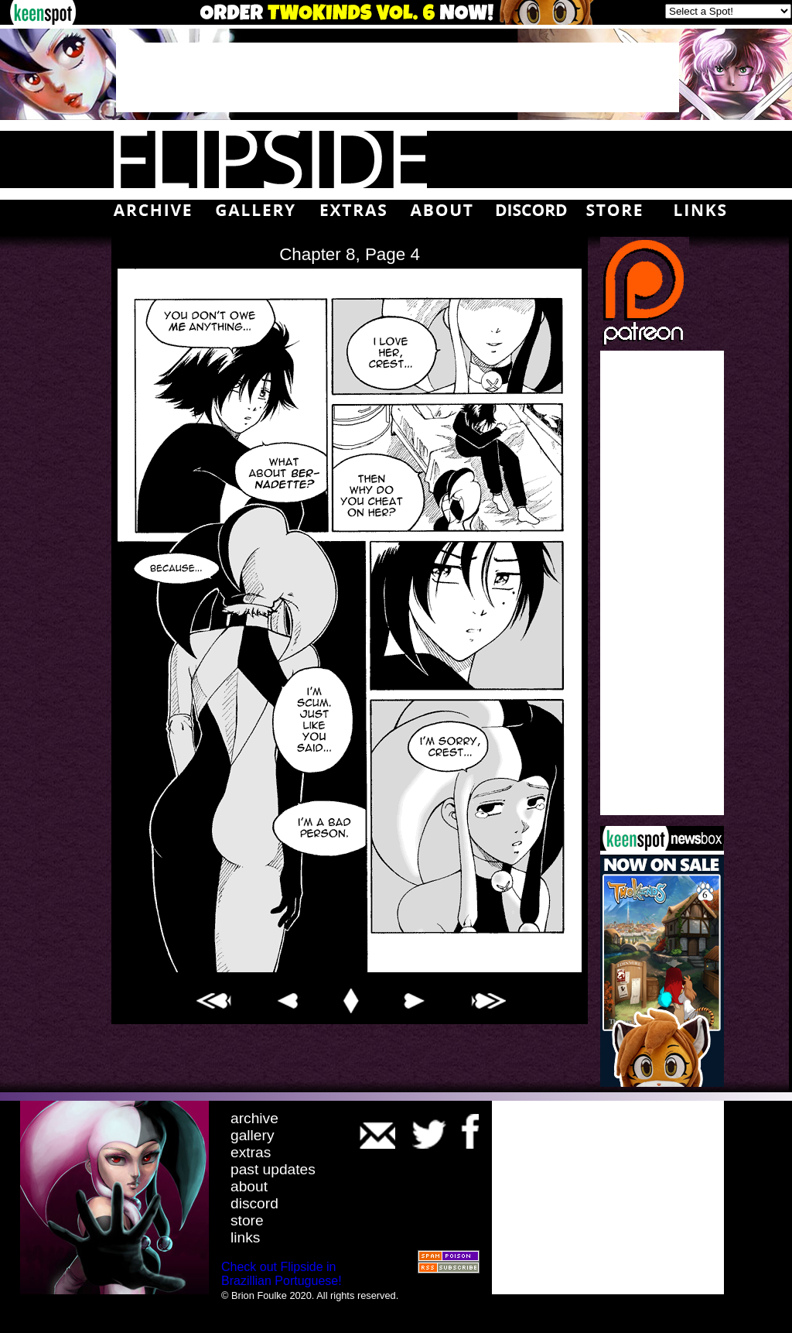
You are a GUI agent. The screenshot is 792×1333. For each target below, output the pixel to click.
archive (254, 1118)
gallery (252, 1135)
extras (250, 1152)
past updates (273, 1169)
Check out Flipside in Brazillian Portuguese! (281, 1273)
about (249, 1186)
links (245, 1237)
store (247, 1220)
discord (254, 1203)
